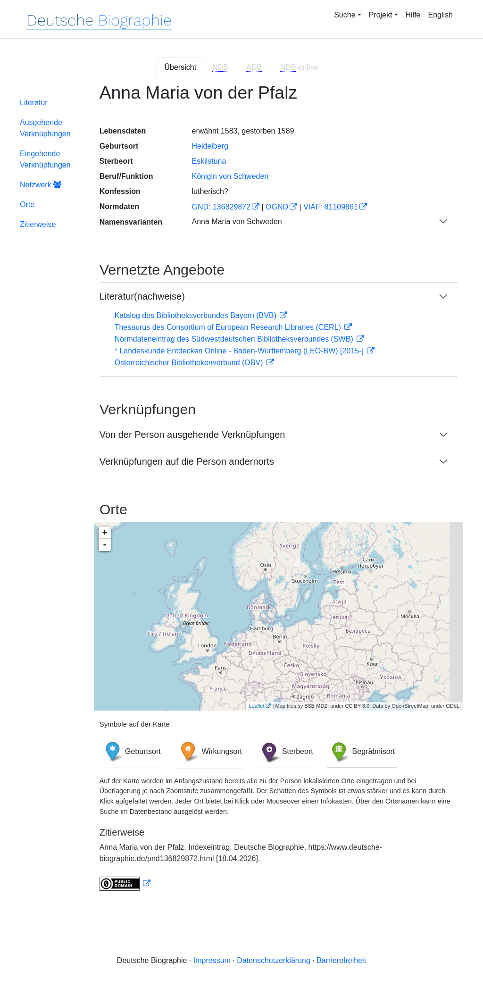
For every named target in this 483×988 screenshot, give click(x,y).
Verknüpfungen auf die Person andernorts (187, 461)
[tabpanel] (241, 493)
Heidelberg (210, 146)
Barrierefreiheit (341, 960)
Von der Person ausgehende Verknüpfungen (192, 434)
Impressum (212, 960)
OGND (277, 207)
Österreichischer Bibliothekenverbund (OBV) (190, 363)
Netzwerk (40, 185)
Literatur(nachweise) (142, 296)
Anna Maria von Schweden (237, 222)
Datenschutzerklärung (273, 960)
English (440, 15)
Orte (27, 205)
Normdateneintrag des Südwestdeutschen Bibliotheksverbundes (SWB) (235, 339)
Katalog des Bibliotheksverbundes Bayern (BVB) (197, 315)
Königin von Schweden (230, 176)
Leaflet (256, 706)
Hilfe (413, 15)
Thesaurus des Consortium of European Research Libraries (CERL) (229, 327)
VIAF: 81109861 (330, 207)
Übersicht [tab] (181, 67)
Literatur (34, 103)
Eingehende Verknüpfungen (45, 159)
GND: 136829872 (221, 207)
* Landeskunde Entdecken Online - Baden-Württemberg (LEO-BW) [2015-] (240, 351)
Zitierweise (38, 224)
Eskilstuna (209, 161)
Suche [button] (344, 15)
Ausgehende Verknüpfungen (45, 128)
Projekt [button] (380, 15)
